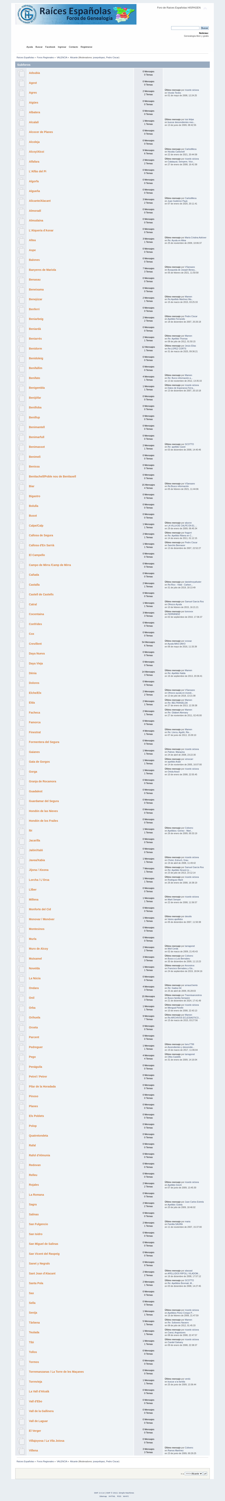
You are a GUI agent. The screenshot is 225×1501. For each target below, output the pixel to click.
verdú (187, 1379)
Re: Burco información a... (180, 378)
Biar (32, 486)
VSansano (190, 267)
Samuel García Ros (194, 601)
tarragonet (190, 946)
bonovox (189, 611)
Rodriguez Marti (175, 880)
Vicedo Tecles (174, 93)
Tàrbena (34, 1322)
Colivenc (189, 828)
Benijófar (35, 397)
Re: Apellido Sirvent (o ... (179, 870)
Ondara (34, 988)
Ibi (30, 830)
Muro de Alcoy (38, 948)
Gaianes (34, 752)
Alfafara (34, 161)
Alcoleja (34, 142)
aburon (188, 523)
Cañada (34, 574)
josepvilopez (99, 57)
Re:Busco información (178, 486)
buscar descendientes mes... (181, 122)
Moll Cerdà (173, 948)
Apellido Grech (175, 1185)
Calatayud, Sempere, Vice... (181, 161)
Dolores (34, 683)
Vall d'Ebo (35, 1401)
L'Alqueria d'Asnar (41, 230)
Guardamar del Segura (44, 801)
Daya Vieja (36, 663)
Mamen (188, 296)
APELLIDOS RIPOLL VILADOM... (184, 1273)
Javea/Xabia (37, 860)
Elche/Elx (35, 692)
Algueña (34, 191)
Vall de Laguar (38, 1421)
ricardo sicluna (192, 90)
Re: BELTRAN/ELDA (178, 703)
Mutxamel (35, 958)
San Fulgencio (38, 1224)
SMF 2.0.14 (99, 1493)
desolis (188, 916)
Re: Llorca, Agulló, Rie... (179, 732)
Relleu (33, 1175)
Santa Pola (36, 1283)
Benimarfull (36, 437)
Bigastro (34, 496)
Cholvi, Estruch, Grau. (178, 860)
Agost (33, 82)
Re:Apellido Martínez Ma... (180, 299)
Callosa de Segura (41, 535)
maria (187, 1221)
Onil (32, 997)
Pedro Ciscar (112, 57)
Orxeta (33, 1027)
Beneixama (36, 289)
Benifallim (35, 368)
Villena (33, 1450)
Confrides (35, 624)
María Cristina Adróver (195, 237)
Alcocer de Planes (41, 132)
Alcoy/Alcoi (36, 151)
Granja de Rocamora (42, 781)
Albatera (34, 112)
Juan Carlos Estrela (194, 1202)
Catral (33, 604)
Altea (32, 240)
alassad (189, 1270)
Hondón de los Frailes (43, 820)
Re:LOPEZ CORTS (177, 348)
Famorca (35, 722)
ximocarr (189, 759)
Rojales (34, 1184)
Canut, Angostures (176, 1332)
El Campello (37, 555)
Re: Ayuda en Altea (177, 240)
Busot (33, 515)
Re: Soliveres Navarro (178, 1322)
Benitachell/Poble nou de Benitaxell (52, 476)
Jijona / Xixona (39, 869)
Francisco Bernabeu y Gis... (181, 968)
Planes (33, 1106)
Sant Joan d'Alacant (42, 1273)
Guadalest (35, 791)
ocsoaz (188, 641)
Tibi (31, 1342)
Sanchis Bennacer (176, 545)
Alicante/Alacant (40, 200)
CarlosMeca (191, 149)
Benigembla (37, 387)
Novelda (34, 968)
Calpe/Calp (36, 525)
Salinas (34, 1214)
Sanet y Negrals (39, 1263)
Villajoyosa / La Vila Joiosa (46, 1440)
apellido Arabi (174, 761)
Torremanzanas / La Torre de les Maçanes (56, 1371)
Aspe (32, 250)
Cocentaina (36, 614)
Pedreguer (36, 1047)
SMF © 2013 (112, 1493)
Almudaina (36, 220)
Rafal (32, 1145)
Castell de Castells (41, 594)
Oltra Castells (174, 1057)
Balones (34, 259)
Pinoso (33, 1096)
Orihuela (34, 1017)
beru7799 (189, 1044)
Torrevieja (35, 1381)
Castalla (34, 584)
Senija (33, 1312)
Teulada (34, 1332)
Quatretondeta (38, 1135)
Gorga (33, 771)
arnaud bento (191, 985)
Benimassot (37, 446)
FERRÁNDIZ (174, 614)
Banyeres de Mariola (42, 269)
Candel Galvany (175, 1342)
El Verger (35, 1430)
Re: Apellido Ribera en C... (180, 535)
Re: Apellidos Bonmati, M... (181, 1283)
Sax (31, 1293)
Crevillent (35, 643)
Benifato (34, 378)
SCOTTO (189, 444)
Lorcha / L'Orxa (39, 879)
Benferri (34, 309)
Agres (33, 92)
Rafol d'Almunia (39, 1155)
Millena (34, 899)
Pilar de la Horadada (42, 1086)
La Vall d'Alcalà (39, 1391)
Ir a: (182, 1474)
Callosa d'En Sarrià (41, 545)
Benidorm (35, 348)
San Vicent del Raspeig (44, 1253)
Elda (32, 702)
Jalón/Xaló (36, 850)
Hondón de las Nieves (43, 811)
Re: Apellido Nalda (176, 673)
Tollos (33, 1352)
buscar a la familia (176, 1381)
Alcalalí (34, 122)
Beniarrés (35, 338)
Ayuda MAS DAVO (176, 644)
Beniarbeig (36, 319)
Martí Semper (174, 899)
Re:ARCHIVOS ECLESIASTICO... (184, 1017)
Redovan (35, 1165)
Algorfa (34, 181)
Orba (32, 1007)
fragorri (188, 532)
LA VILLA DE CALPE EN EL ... (182, 525)
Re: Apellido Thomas (178, 338)
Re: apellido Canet (176, 447)
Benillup (34, 417)
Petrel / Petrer (38, 1076)
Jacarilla (34, 840)
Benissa (34, 466)
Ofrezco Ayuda (175, 604)
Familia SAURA (175, 1224)
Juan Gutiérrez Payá (177, 201)
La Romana (36, 1194)
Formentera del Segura (44, 742)
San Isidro (35, 1234)
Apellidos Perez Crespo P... (181, 1313)
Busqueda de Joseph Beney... (182, 270)
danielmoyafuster (193, 582)
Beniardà (35, 328)
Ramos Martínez (176, 1450)
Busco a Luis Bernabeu (179, 958)
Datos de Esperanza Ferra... (181, 388)
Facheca (34, 712)
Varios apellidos (175, 919)
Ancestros (189, 965)
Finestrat (35, 732)
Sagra (33, 1204)
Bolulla (33, 506)
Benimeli (35, 456)
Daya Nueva (37, 653)
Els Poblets (36, 1116)
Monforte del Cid (40, 909)
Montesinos (36, 929)
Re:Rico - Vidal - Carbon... (180, 584)
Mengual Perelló (175, 1007)
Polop (33, 1125)
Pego (32, 1056)
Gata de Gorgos (39, 761)
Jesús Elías (190, 345)
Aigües (33, 102)
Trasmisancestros (193, 995)
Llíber (33, 889)
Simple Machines (126, 1493)
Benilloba (35, 407)
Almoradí (35, 210)
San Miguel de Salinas (43, 1243)
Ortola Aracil (174, 771)
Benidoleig (36, 358)
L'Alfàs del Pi (38, 171)
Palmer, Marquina (176, 752)
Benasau (35, 279)
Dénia (33, 673)
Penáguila (35, 1066)
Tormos (34, 1362)
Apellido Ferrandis (176, 319)
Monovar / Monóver (42, 919)
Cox (31, 633)
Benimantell (37, 427)
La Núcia (35, 978)
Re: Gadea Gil (174, 988)
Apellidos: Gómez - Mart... (180, 830)
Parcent (34, 1037)
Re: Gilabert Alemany (178, 712)
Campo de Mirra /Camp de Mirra (50, 565)
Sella (32, 1302)
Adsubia (34, 73)
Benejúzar (35, 299)
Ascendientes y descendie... (181, 1047)
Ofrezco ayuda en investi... (180, 693)
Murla (33, 939)
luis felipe (189, 119)
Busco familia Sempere (179, 998)
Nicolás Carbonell (176, 151)
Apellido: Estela (175, 1204)
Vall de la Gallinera (41, 1411)
